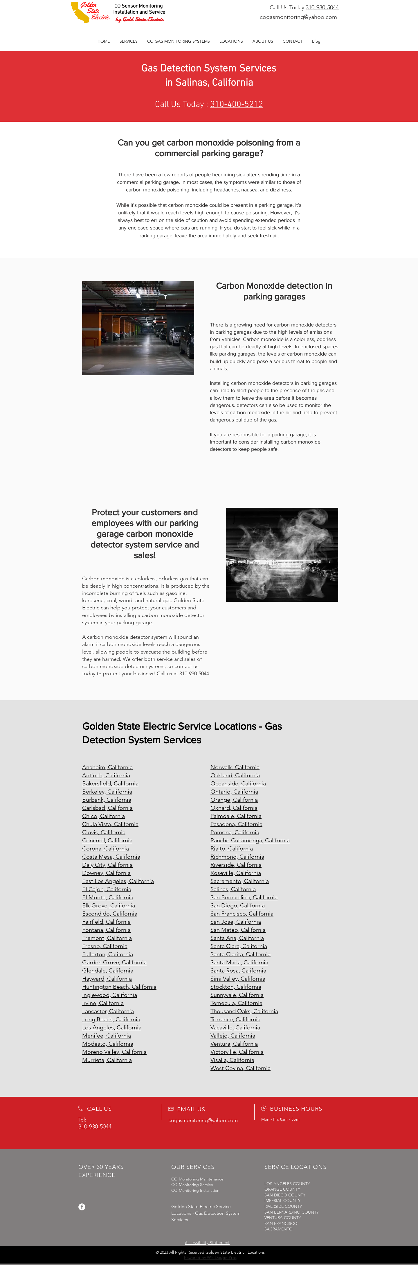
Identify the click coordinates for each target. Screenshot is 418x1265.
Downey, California (106, 872)
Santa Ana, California (237, 937)
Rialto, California (231, 848)
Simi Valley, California (237, 978)
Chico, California (103, 815)
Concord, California (107, 840)
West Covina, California (240, 1068)
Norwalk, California (235, 767)
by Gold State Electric (139, 19)
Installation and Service (139, 12)
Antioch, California (106, 775)
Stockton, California (235, 986)
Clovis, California (103, 832)
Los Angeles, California (111, 1027)
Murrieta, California (107, 1059)
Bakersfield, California (110, 783)
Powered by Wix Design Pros (210, 1257)
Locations (256, 1252)
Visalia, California (232, 1059)
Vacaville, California (235, 1027)
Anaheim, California (107, 767)
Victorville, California (237, 1051)
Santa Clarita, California (240, 954)
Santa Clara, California (238, 946)
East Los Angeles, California (118, 881)
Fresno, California (104, 946)
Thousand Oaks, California (244, 1011)
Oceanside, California (238, 783)
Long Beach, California (111, 1019)
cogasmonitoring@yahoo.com (298, 16)
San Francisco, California (241, 913)
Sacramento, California (239, 881)
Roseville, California (235, 872)
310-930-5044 (322, 7)
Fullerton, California (107, 954)
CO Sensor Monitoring (138, 6)
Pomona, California (234, 832)
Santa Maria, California (239, 962)
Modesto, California (107, 1043)
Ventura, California (234, 1043)
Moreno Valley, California (114, 1051)
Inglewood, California (109, 994)
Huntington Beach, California (119, 986)
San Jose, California (235, 921)
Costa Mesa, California (111, 856)
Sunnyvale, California (237, 994)
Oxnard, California (233, 807)
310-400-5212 (236, 104)
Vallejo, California (232, 1035)
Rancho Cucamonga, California (250, 840)
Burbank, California (106, 799)
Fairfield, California (106, 921)
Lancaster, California (108, 1011)
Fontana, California (106, 929)
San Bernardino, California (244, 897)
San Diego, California (237, 905)
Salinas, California (233, 889)
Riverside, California (236, 864)
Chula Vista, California (110, 824)
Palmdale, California (236, 815)
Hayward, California (107, 978)
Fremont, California (107, 937)
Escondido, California (109, 913)
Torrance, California (235, 1019)
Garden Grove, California (114, 962)
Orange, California (234, 799)
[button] (178, 41)
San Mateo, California (238, 929)
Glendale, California (107, 970)
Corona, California (105, 848)
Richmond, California (237, 856)
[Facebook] (81, 1206)
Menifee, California (106, 1035)
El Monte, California (107, 897)
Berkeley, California (107, 791)
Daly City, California (107, 864)
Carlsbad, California (107, 807)
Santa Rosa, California (238, 970)
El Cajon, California (106, 889)
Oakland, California (235, 775)
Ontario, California (234, 791)
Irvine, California (103, 1003)
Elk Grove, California (108, 905)
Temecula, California (236, 1003)
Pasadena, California (236, 824)
